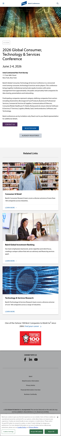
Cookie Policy (21, 427)
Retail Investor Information (30, 381)
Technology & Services (36, 43)
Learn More (10, 311)
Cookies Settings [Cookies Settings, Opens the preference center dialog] (8, 432)
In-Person (15, 43)
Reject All (51, 432)
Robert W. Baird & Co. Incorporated (19, 410)
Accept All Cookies (36, 432)
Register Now (30, 128)
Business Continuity (30, 394)
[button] (3, 3)
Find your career (33, 326)
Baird (30, 376)
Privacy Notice (30, 385)
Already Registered (30, 135)
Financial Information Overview (30, 390)
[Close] (57, 417)
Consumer (24, 43)
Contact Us (10, 124)
